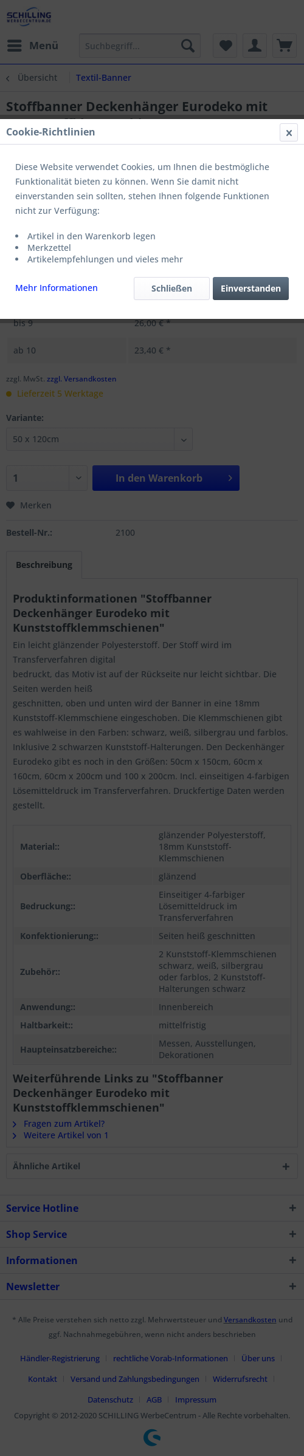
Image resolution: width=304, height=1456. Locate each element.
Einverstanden (251, 288)
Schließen (171, 288)
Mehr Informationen (56, 287)
